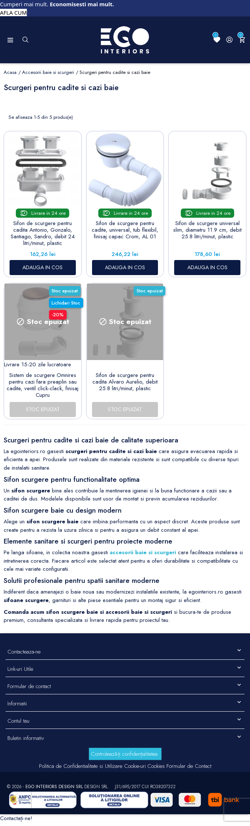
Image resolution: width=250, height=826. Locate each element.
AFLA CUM (13, 12)
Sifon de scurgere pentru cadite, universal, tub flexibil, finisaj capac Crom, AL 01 (125, 230)
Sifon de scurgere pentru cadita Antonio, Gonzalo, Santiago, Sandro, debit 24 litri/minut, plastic (43, 233)
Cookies (156, 766)
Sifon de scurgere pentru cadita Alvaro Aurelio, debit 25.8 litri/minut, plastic (125, 382)
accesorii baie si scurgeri (143, 552)
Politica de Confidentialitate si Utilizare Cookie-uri (92, 766)
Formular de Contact (188, 766)
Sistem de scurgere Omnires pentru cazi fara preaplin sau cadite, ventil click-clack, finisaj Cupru (42, 385)
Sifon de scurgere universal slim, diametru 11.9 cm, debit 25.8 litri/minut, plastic (207, 230)
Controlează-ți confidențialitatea (124, 754)
